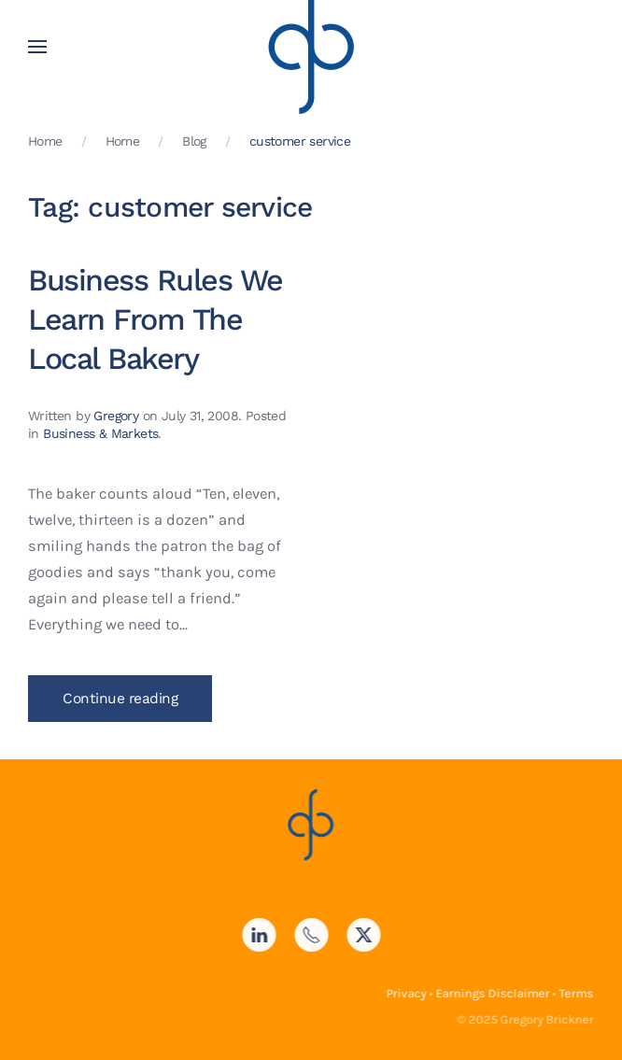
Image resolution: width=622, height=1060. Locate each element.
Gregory (115, 415)
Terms (575, 993)
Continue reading (120, 698)
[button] (37, 46)
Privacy (405, 993)
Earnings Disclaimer (491, 993)
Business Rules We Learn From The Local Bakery (155, 319)
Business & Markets (100, 433)
